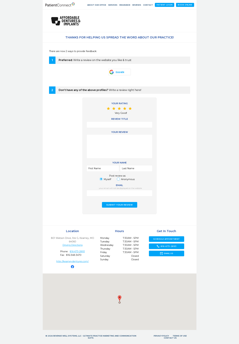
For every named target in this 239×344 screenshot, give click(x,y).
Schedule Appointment (166, 239)
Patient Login (164, 5)
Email (119, 185)
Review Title (119, 118)
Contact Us (170, 338)
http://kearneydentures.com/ (72, 261)
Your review (119, 132)
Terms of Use (180, 336)
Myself (107, 179)
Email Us (166, 253)
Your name (119, 162)
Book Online (185, 5)
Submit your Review (119, 205)
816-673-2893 (77, 251)
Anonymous (128, 179)
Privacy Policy (161, 336)
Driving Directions (73, 245)
